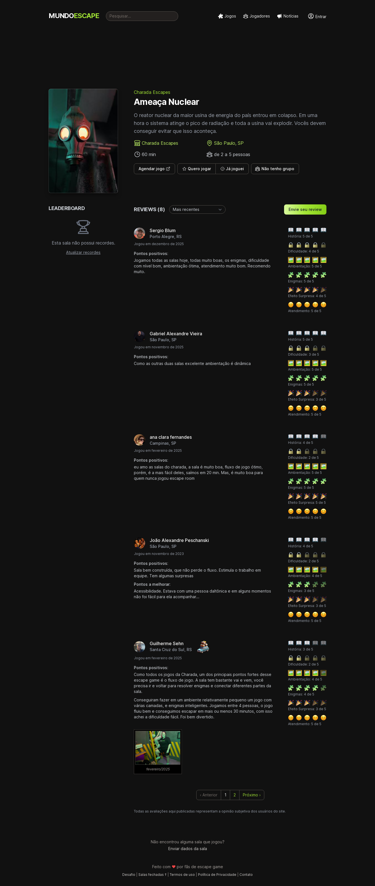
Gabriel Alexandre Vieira (176, 333)
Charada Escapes (152, 92)
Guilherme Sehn (167, 643)
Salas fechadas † (152, 874)
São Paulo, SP (229, 143)
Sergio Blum (163, 230)
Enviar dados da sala (187, 848)
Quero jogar (196, 168)
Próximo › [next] (252, 794)
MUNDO (74, 16)
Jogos (227, 16)
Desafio (128, 874)
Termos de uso (182, 874)
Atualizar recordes (83, 252)
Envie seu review (305, 209)
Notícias (287, 16)
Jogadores (256, 16)
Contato (246, 874)
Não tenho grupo (274, 169)
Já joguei (232, 168)
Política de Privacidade (217, 874)
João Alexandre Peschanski (179, 540)
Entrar (317, 16)
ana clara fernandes (171, 437)
